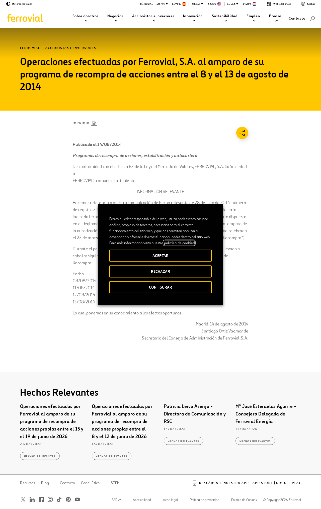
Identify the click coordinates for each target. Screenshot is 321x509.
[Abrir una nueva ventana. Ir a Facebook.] (41, 499)
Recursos (27, 483)
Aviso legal (170, 500)
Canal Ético (90, 483)
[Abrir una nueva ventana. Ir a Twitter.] (23, 499)
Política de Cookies (244, 500)
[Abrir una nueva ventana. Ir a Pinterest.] (68, 499)
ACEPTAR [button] (160, 255)
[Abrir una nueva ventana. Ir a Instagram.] (50, 499)
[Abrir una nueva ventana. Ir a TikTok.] (59, 499)
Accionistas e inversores (70, 48)
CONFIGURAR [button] (160, 287)
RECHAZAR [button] (160, 271)
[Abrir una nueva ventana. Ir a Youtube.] (77, 499)
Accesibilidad (142, 500)
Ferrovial (30, 48)
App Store (263, 483)
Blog (45, 483)
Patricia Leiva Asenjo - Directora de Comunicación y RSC (195, 414)
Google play (288, 483)
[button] (85, 18)
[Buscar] (312, 18)
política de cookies (179, 243)
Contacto (67, 483)
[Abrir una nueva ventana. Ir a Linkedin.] (32, 499)
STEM (115, 483)
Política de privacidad (204, 500)
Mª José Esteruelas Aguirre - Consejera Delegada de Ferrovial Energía (265, 414)
